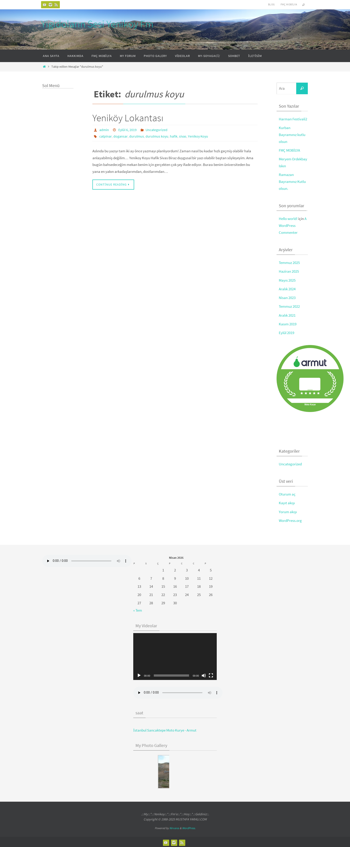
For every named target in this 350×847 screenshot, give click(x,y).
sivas (182, 136)
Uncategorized (156, 130)
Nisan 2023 (287, 297)
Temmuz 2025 (289, 262)
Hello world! (288, 218)
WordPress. (189, 827)
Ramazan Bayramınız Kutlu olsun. (292, 181)
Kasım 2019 (287, 323)
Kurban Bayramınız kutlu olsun (292, 134)
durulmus (136, 136)
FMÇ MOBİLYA (289, 150)
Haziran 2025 (289, 270)
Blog (271, 4)
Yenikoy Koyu (198, 136)
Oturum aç (287, 493)
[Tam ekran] (211, 674)
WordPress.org (290, 519)
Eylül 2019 (286, 331)
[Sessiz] (204, 674)
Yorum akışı (288, 510)
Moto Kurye (310, 403)
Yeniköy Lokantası (127, 118)
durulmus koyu (157, 136)
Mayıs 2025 (287, 279)
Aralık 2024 (287, 288)
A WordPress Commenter (292, 225)
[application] (175, 655)
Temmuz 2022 (289, 305)
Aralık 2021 (287, 314)
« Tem (137, 609)
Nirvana (174, 827)
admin (104, 130)
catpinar (105, 136)
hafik (173, 136)
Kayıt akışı (287, 502)
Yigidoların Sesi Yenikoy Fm (97, 23)
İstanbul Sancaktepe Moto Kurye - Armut (164, 729)
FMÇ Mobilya (289, 4)
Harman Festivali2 (293, 119)
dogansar (120, 136)
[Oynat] (139, 674)
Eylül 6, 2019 (127, 130)
